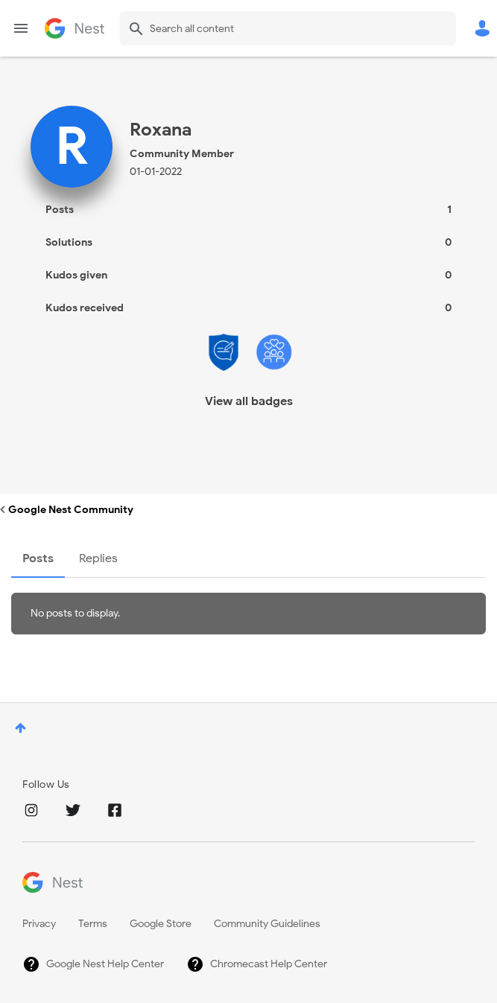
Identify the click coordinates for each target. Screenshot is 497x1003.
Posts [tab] (38, 558)
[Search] (287, 28)
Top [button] (20, 728)
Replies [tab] (98, 558)
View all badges (249, 401)
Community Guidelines (267, 923)
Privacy (39, 923)
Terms (92, 923)
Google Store (160, 923)
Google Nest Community (74, 28)
